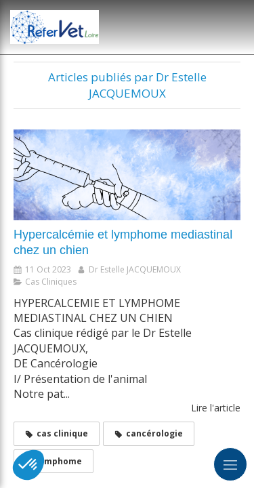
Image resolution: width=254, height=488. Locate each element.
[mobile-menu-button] (230, 464)
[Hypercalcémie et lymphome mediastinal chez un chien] (127, 174)
